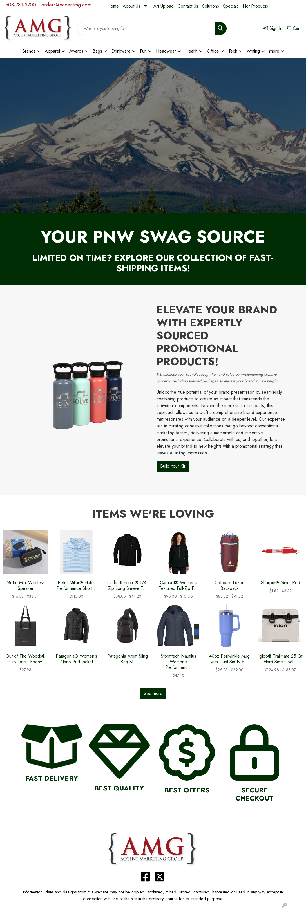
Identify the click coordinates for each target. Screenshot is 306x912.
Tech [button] (232, 51)
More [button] (274, 51)
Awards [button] (76, 51)
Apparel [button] (52, 51)
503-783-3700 (20, 4)
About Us (131, 6)
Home (113, 6)
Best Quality (119, 788)
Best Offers (186, 790)
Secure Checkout (254, 794)
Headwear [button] (166, 51)
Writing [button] (253, 51)
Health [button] (191, 51)
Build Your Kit (172, 466)
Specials (231, 6)
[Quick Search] (146, 28)
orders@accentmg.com (66, 4)
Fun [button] (143, 51)
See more (153, 693)
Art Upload (163, 6)
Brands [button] (28, 51)
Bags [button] (97, 51)
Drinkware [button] (121, 51)
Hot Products (255, 6)
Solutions (210, 6)
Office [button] (213, 51)
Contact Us (188, 6)
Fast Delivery (52, 778)
